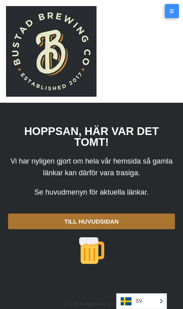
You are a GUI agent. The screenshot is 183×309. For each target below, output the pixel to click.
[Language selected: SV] (141, 301)
